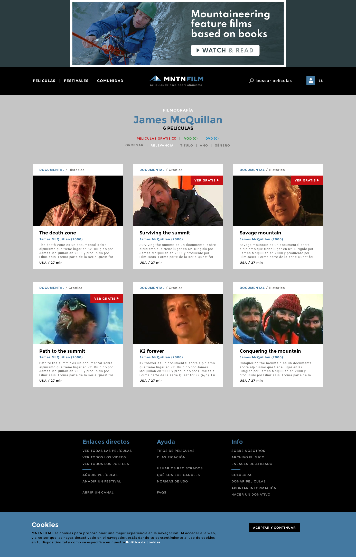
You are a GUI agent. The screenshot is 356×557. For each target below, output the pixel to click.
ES (320, 81)
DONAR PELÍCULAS (248, 481)
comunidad (110, 80)
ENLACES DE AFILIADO (252, 464)
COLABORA (241, 475)
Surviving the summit (164, 233)
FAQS (161, 492)
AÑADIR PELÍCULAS (100, 475)
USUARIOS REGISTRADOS (180, 468)
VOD (191, 138)
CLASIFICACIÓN (171, 457)
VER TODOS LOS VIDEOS (104, 457)
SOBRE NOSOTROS (248, 451)
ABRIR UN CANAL (98, 492)
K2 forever (151, 351)
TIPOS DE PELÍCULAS (176, 451)
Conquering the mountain (270, 351)
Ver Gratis (206, 180)
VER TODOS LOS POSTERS (105, 464)
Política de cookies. (144, 542)
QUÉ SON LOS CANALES (178, 475)
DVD (212, 138)
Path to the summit (62, 351)
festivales (76, 80)
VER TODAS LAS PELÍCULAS (107, 451)
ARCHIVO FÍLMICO (248, 457)
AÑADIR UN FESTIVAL (101, 481)
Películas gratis (156, 138)
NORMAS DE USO (172, 481)
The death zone (57, 233)
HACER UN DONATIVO (250, 494)
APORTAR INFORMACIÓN (254, 488)
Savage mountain (260, 233)
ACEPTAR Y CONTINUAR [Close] (274, 527)
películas (44, 80)
